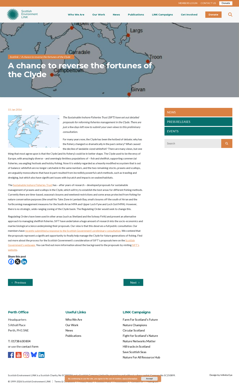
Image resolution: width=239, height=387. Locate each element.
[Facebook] (11, 261)
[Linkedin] (24, 261)
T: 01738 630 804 (19, 341)
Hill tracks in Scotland (136, 346)
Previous (20, 282)
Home (22, 14)
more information (129, 379)
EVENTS (172, 131)
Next (133, 282)
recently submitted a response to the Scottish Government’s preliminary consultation (73, 230)
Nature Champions (135, 325)
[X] (18, 261)
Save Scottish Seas (134, 352)
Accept (149, 379)
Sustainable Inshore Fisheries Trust (32, 185)
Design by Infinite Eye (221, 375)
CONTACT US (208, 3)
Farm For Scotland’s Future (140, 319)
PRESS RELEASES (178, 122)
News (116, 14)
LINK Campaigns (162, 14)
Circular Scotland (134, 330)
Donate (226, 2)
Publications (136, 14)
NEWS (171, 112)
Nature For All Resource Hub (141, 357)
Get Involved (189, 14)
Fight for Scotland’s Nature (140, 335)
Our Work (98, 14)
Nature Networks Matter (139, 341)
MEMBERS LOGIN (188, 3)
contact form (29, 346)
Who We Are (76, 14)
